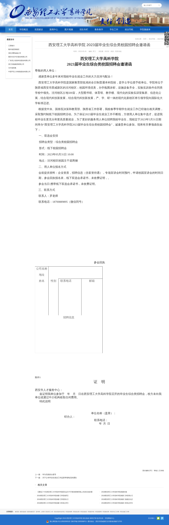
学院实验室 (83, 511)
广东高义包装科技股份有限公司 (19, 60)
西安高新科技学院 (59, 511)
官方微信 (158, 518)
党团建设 (38, 29)
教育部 (17, 511)
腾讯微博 (162, 518)
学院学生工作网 (114, 511)
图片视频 (69, 29)
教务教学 (99, 29)
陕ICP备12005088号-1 (79, 521)
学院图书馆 (91, 511)
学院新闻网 (68, 511)
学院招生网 (76, 511)
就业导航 (129, 29)
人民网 (43, 511)
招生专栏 (84, 29)
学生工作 (114, 29)
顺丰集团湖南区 (13, 49)
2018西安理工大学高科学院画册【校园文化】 (117, 499)
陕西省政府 (23, 511)
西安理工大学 (49, 511)
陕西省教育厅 (31, 511)
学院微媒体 (145, 29)
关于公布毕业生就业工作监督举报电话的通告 (59, 478)
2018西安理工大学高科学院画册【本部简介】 (117, 496)
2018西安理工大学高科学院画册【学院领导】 (53, 496)
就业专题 (160, 39)
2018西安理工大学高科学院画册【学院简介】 (53, 499)
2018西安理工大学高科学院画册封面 (114, 492)
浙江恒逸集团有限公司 (16, 64)
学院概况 (23, 29)
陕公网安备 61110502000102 (60, 521)
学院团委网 (98, 511)
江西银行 (11, 46)
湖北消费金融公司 (14, 53)
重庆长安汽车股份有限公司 (17, 57)
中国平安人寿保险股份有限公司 (19, 72)
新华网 (38, 511)
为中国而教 (12, 68)
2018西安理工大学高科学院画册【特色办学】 (53, 503)
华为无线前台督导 (49, 474)
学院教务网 (105, 511)
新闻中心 (54, 29)
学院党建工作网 (124, 511)
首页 (11, 29)
